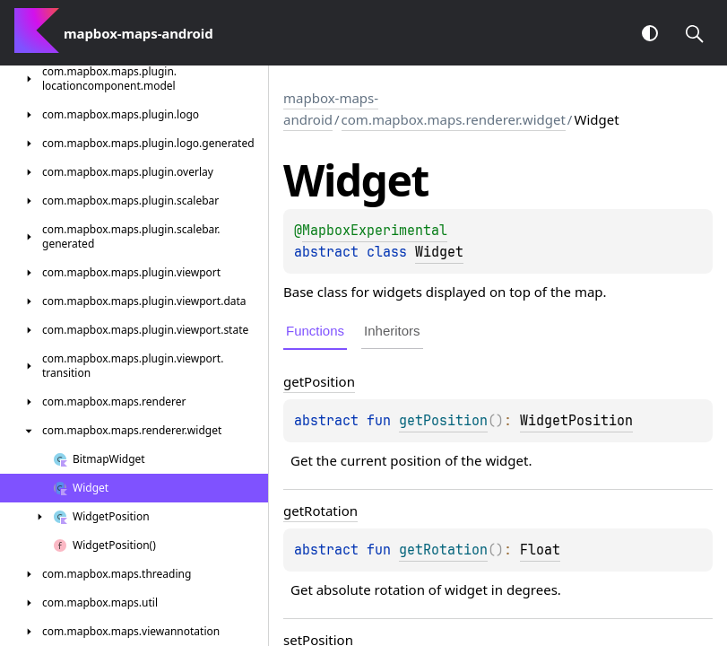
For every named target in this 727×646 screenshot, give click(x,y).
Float (540, 550)
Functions (315, 330)
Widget (439, 252)
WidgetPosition (576, 421)
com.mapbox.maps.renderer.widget (454, 119)
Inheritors (392, 330)
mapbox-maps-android (330, 108)
